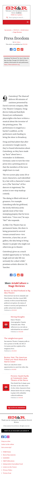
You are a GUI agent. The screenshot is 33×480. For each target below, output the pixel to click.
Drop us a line (5, 441)
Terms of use (7, 473)
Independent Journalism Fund (13, 464)
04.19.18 (14, 369)
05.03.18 (16, 30)
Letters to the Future (10, 467)
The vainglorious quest (13, 338)
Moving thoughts (18, 317)
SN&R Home (7, 452)
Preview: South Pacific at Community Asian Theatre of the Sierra (20, 378)
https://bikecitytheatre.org (12, 64)
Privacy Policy (7, 470)
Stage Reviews (17, 32)
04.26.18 (20, 331)
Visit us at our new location (16, 431)
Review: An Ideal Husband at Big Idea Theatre (17, 291)
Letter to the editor (7, 444)
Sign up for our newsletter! (16, 408)
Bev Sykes (17, 42)
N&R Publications (8, 461)
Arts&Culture (25, 30)
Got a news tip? (6, 447)
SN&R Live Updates (16, 15)
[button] (27, 22)
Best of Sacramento (9, 455)
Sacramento (8, 30)
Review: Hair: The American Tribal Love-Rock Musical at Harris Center (15, 359)
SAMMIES (6, 458)
